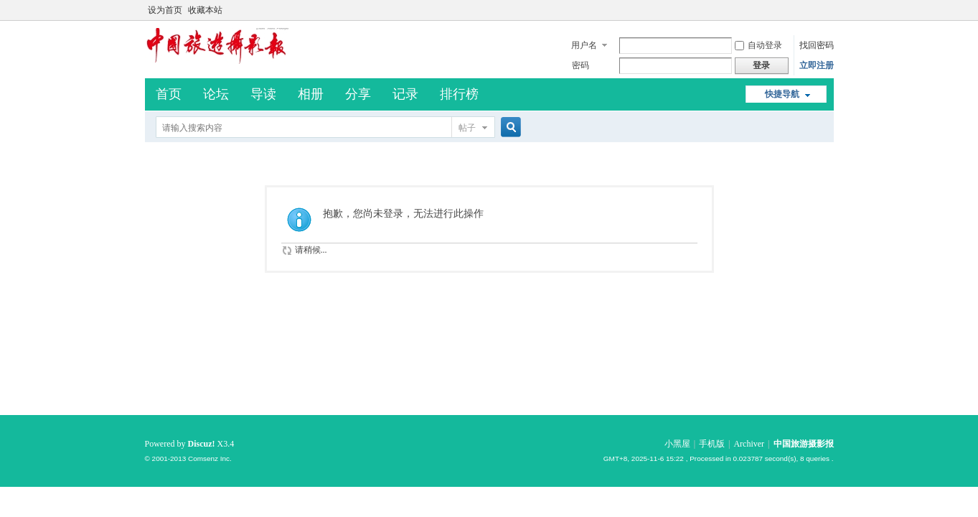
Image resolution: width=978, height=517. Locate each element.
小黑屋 (677, 444)
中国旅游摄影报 (804, 444)
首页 (169, 94)
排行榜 (459, 94)
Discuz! (201, 444)
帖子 (467, 128)
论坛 (216, 94)
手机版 (712, 444)
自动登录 (758, 45)
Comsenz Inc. (210, 458)
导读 (263, 94)
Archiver (748, 444)
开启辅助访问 (830, 10)
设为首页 (165, 10)
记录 (405, 94)
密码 (580, 65)
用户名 (584, 45)
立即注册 (816, 65)
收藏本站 (205, 10)
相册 (311, 94)
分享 (358, 94)
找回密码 (816, 45)
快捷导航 (782, 94)
